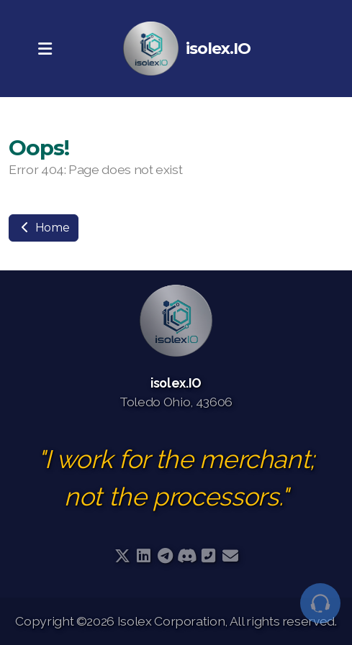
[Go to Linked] (144, 556)
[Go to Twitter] (122, 556)
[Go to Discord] (187, 556)
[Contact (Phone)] (209, 556)
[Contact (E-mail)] (230, 556)
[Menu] (44, 49)
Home (43, 227)
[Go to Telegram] (165, 556)
